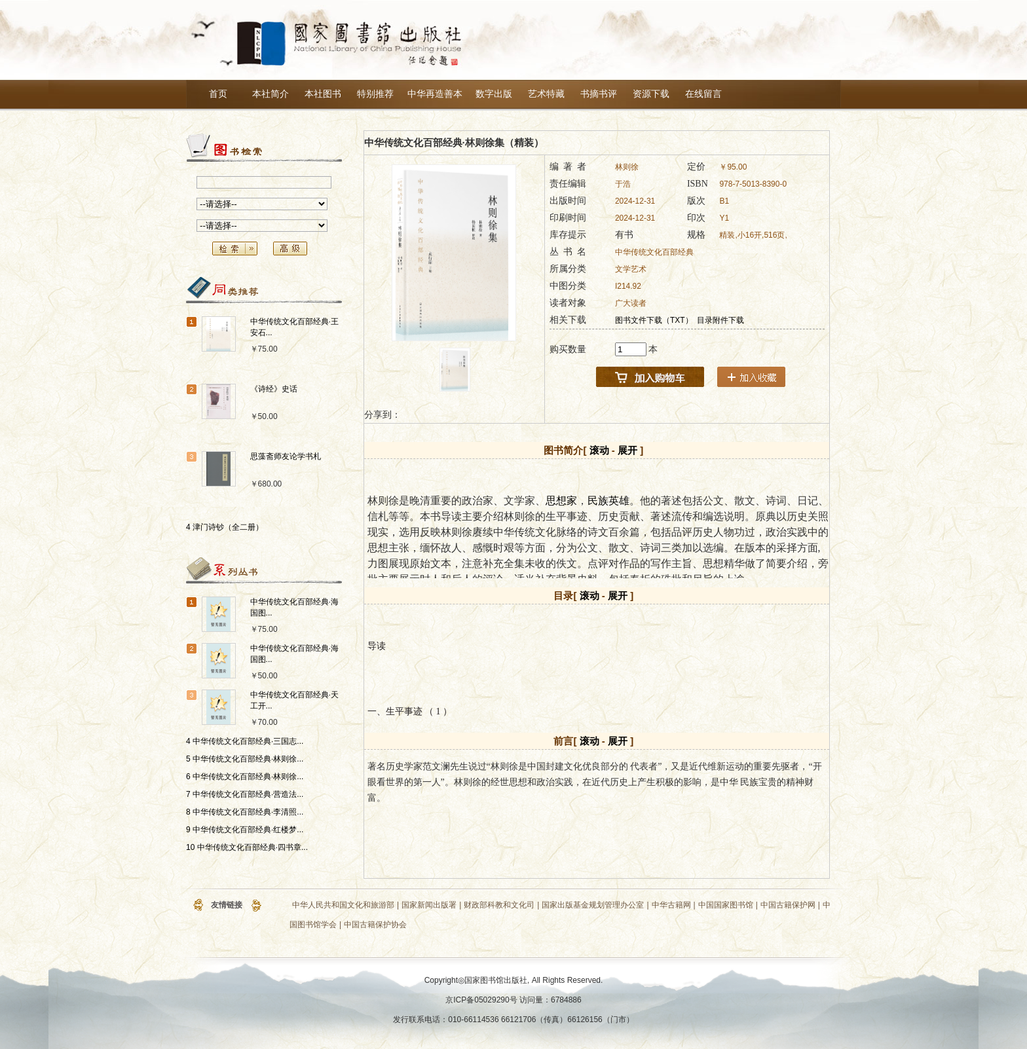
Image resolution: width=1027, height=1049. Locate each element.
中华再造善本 (434, 94)
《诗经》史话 (273, 389)
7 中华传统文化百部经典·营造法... (244, 794)
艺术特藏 (546, 94)
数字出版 (494, 94)
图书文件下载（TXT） (654, 320)
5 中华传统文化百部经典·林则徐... (244, 759)
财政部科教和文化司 (499, 905)
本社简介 (270, 94)
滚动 (599, 450)
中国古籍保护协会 (375, 924)
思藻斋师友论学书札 (285, 456)
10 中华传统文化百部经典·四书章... (247, 847)
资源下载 (651, 94)
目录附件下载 (720, 320)
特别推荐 (375, 94)
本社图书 (323, 94)
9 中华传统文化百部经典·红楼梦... (244, 829)
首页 (218, 94)
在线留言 (703, 94)
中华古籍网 (671, 905)
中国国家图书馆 (725, 905)
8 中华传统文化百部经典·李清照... (244, 812)
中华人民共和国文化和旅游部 (343, 905)
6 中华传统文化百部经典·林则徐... (244, 776)
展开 (627, 450)
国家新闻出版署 (429, 905)
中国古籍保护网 (787, 905)
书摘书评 (598, 94)
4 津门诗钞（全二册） (224, 527)
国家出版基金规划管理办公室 (593, 905)
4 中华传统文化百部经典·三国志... (244, 741)
